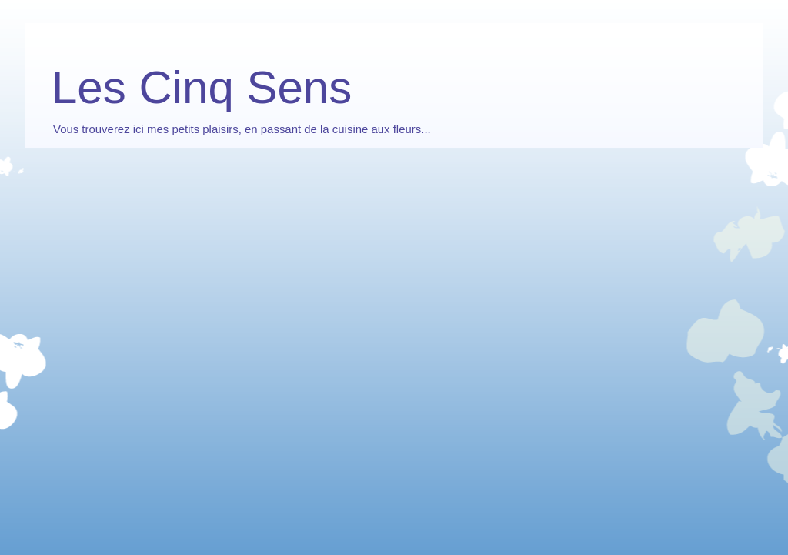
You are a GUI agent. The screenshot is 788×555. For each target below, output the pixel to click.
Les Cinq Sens (202, 87)
